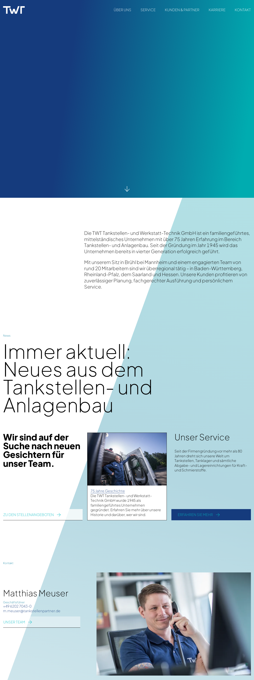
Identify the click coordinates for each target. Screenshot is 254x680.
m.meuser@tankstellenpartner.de (31, 611)
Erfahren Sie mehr (195, 514)
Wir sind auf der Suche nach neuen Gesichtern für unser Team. (41, 450)
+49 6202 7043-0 (17, 606)
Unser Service (202, 436)
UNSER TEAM (14, 622)
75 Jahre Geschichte (108, 491)
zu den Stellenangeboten (28, 514)
